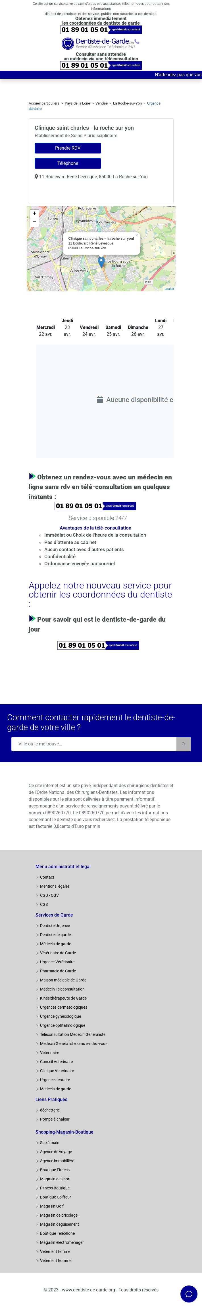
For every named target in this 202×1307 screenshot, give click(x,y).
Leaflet (169, 288)
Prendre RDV (67, 148)
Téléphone (67, 163)
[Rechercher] (183, 744)
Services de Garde (54, 915)
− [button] (34, 222)
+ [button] (34, 214)
